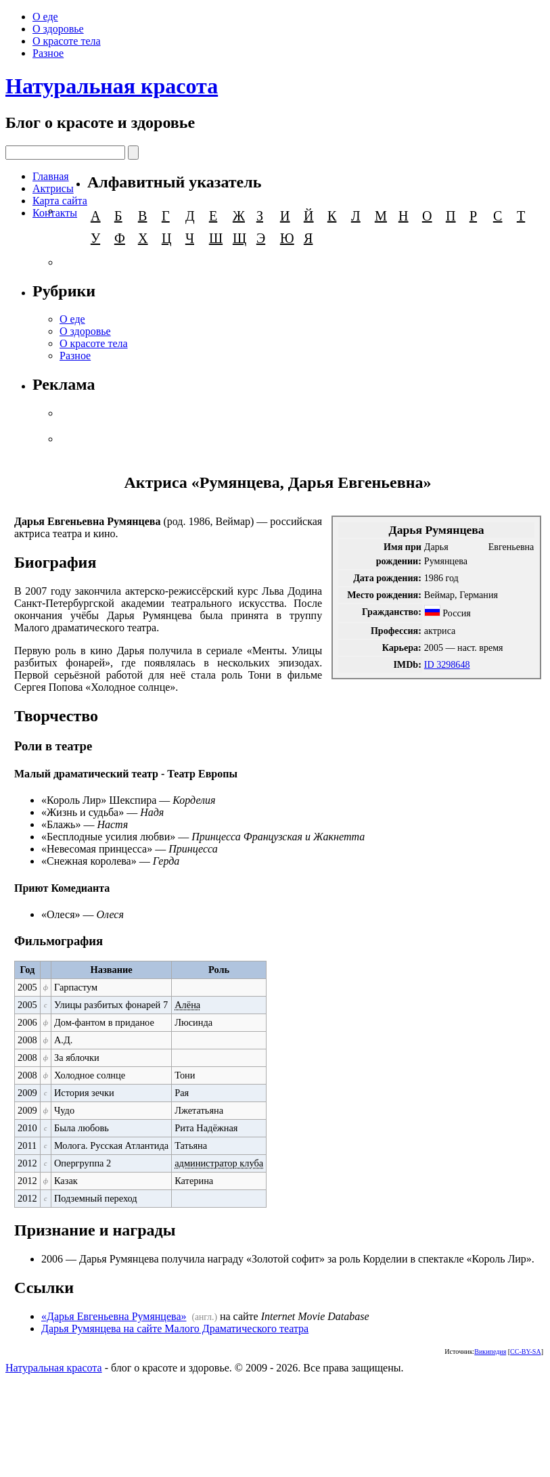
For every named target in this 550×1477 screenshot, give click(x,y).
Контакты (54, 213)
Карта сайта (59, 200)
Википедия (490, 1351)
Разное (48, 53)
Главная (50, 176)
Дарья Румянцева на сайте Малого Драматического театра (174, 1328)
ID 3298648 (447, 664)
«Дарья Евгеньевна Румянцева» (113, 1316)
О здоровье (58, 29)
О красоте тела (66, 41)
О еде (45, 16)
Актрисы (53, 188)
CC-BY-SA (525, 1351)
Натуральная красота (111, 86)
